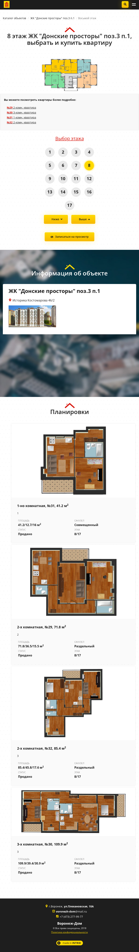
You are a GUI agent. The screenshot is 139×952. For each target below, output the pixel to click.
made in (72, 943)
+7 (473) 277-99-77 (71, 916)
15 (76, 192)
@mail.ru (71, 911)
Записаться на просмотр (72, 236)
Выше (83, 219)
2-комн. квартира (21, 107)
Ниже (55, 219)
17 (69, 205)
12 (89, 178)
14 (62, 192)
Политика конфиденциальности (69, 932)
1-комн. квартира (21, 117)
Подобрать (125, 4)
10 (62, 178)
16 (89, 192)
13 (49, 192)
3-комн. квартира (21, 112)
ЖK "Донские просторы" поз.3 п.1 (52, 18)
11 (76, 178)
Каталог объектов (14, 18)
